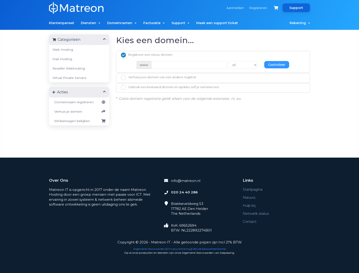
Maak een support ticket (217, 23)
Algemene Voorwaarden (149, 249)
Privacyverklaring (179, 249)
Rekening (300, 23)
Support (296, 8)
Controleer (276, 64)
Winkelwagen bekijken (79, 121)
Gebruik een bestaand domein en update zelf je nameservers (170, 87)
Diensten (90, 23)
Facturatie (154, 23)
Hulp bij (249, 205)
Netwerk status (256, 213)
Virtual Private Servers (69, 78)
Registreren (258, 8)
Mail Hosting (62, 59)
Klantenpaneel (61, 23)
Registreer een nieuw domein (146, 55)
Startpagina (252, 189)
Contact (249, 221)
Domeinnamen (121, 23)
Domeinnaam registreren (79, 102)
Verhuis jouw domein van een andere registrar (158, 77)
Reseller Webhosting (68, 68)
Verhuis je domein (79, 111)
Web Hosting (62, 49)
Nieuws (249, 197)
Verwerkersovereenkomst (209, 249)
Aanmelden (235, 8)
